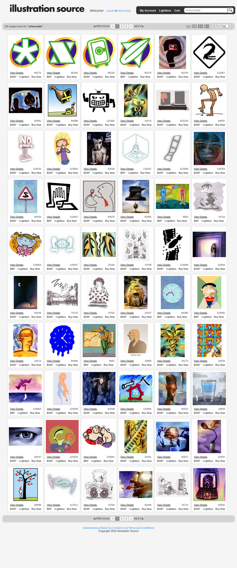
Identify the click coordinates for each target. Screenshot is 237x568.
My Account (148, 10)
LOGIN (110, 11)
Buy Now (36, 76)
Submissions (90, 527)
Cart (177, 10)
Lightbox (165, 10)
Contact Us (119, 527)
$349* (13, 76)
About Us (105, 527)
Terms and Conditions (141, 527)
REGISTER (124, 11)
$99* (49, 76)
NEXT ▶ (138, 26)
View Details (16, 72)
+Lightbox (24, 76)
